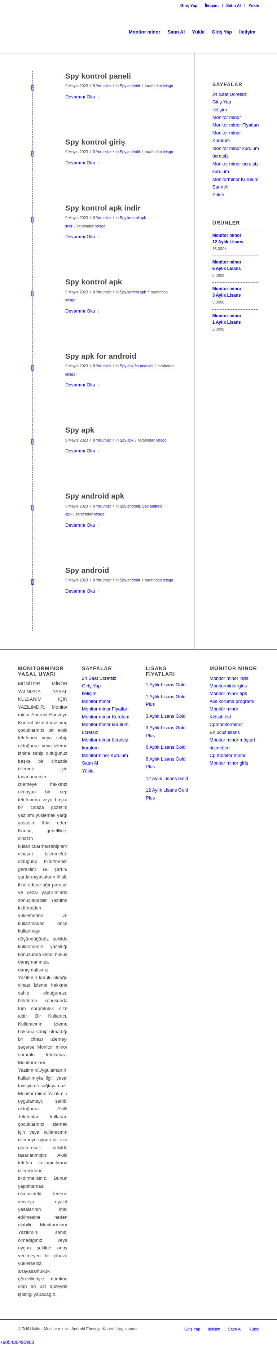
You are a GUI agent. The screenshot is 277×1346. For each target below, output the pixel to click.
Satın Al (233, 5)
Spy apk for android (100, 356)
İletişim (212, 5)
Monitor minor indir (229, 678)
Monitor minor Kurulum (105, 717)
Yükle (254, 5)
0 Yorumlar (102, 86)
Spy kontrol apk (93, 282)
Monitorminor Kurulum (235, 179)
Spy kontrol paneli (98, 76)
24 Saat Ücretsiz (229, 94)
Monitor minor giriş (229, 763)
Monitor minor (226, 117)
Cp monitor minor (228, 755)
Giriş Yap (189, 5)
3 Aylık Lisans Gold (165, 716)
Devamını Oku (83, 96)
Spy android (130, 86)
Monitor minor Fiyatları (235, 125)
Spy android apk (94, 496)
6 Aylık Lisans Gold (165, 747)
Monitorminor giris (228, 686)
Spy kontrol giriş (95, 142)
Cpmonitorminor (226, 724)
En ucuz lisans (225, 732)
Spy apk (79, 430)
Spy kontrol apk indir (103, 208)
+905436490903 (17, 1342)
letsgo (168, 86)
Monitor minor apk (228, 693)
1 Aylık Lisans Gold (165, 684)
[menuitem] (189, 5)
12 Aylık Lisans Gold (167, 778)
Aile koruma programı (232, 701)
